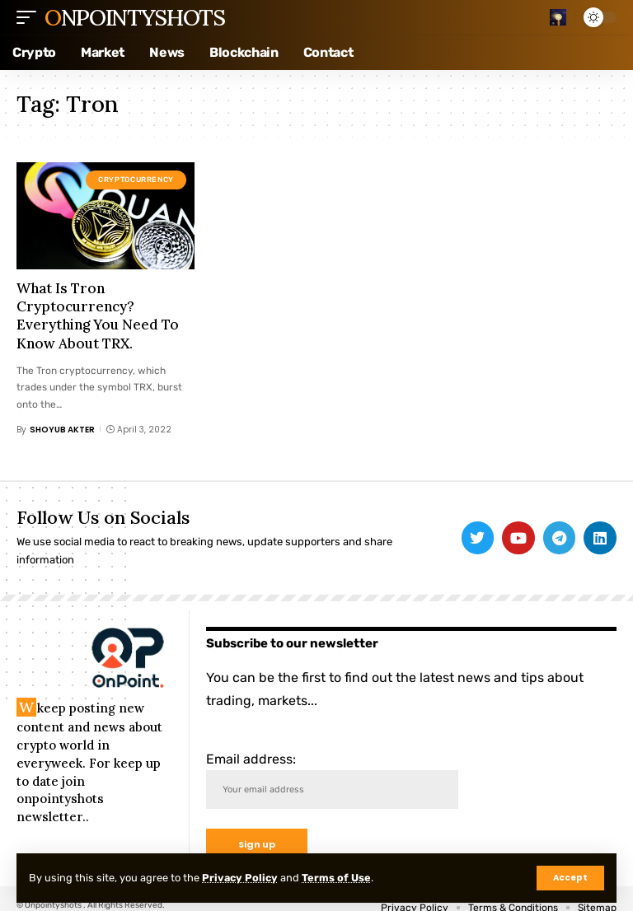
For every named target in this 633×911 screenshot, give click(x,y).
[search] (558, 17)
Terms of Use (338, 877)
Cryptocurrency (136, 179)
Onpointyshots (134, 17)
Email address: (332, 780)
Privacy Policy (241, 877)
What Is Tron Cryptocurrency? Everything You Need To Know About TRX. (97, 315)
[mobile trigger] (30, 17)
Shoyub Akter (62, 429)
